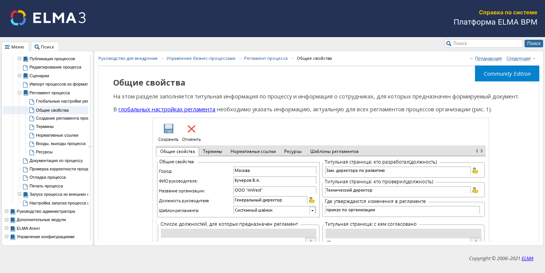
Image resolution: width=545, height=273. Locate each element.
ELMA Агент (28, 228)
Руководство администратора (46, 211)
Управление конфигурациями (46, 236)
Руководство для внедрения (127, 58)
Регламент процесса (266, 58)
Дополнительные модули (41, 219)
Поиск (460, 43)
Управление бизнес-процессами (201, 58)
